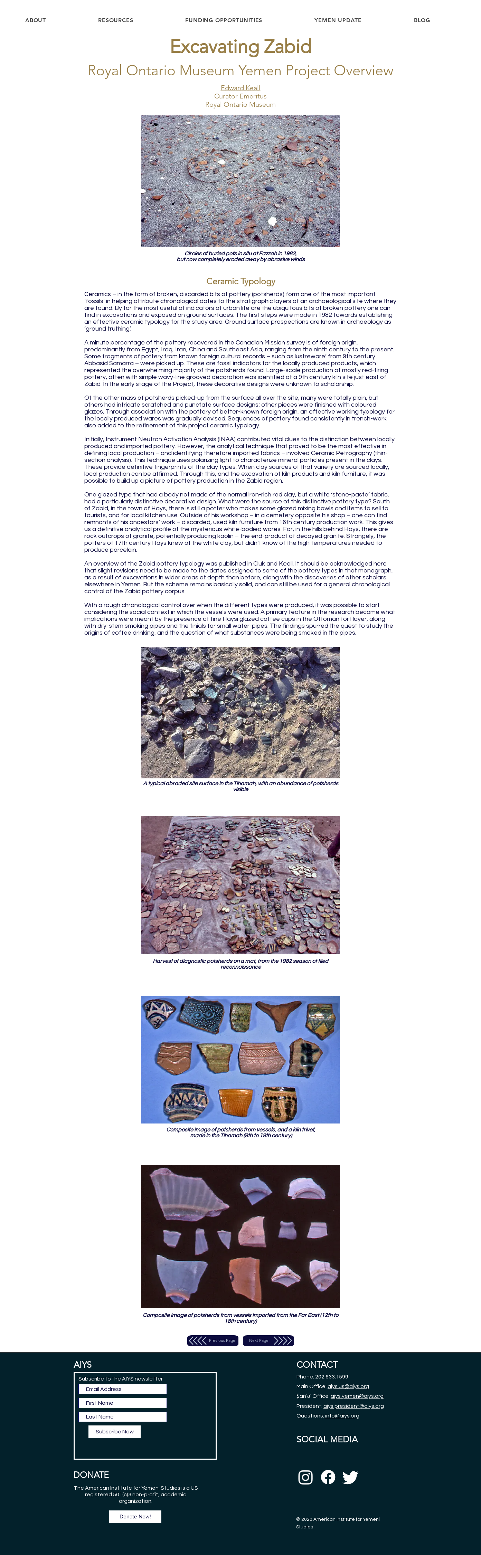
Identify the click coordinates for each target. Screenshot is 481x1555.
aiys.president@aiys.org (353, 1406)
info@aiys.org (342, 1416)
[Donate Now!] (135, 1516)
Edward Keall (241, 88)
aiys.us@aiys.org (348, 1386)
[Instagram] (305, 1477)
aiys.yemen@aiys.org (357, 1396)
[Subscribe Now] (114, 1431)
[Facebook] (328, 1477)
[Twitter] (350, 1477)
